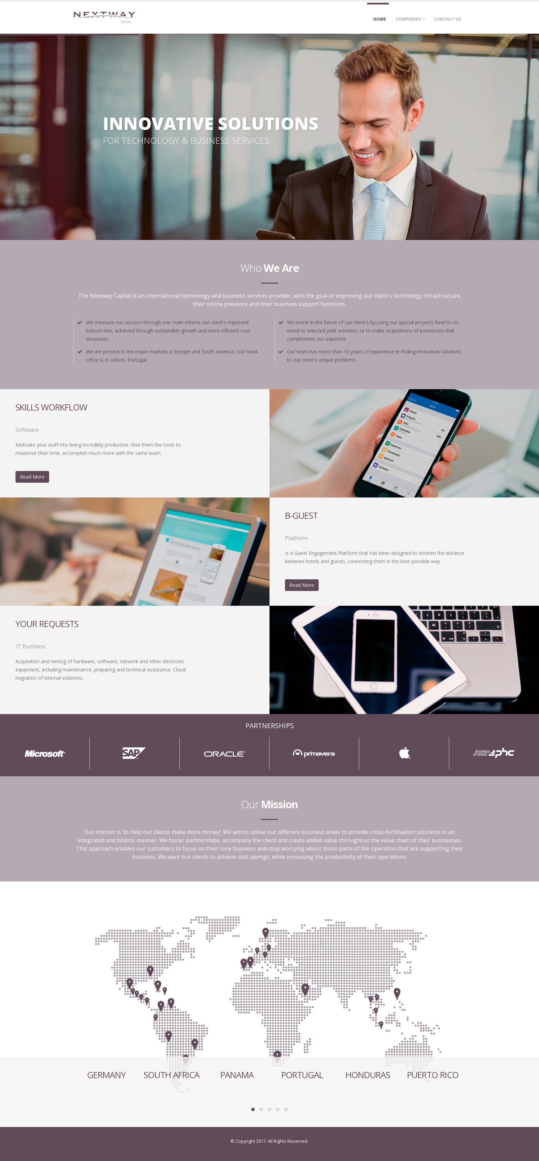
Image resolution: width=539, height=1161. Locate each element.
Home (379, 19)
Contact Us (447, 19)
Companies (408, 19)
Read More (32, 476)
